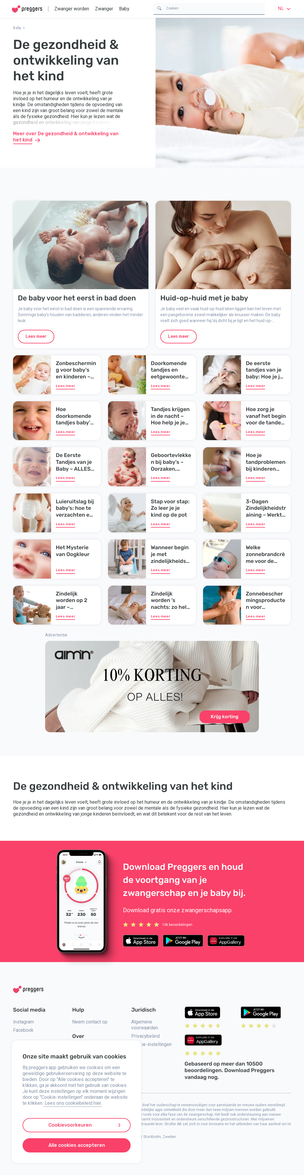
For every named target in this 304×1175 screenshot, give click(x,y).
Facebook (23, 1030)
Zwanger (104, 9)
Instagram (23, 1022)
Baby (124, 9)
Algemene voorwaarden (144, 1025)
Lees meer (36, 336)
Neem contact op (89, 1022)
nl (285, 8)
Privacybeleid (145, 1036)
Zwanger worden (71, 9)
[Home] (27, 9)
